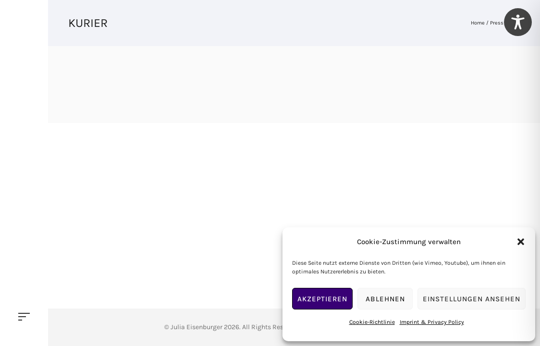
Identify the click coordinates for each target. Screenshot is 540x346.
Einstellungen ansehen (471, 299)
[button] (521, 242)
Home (478, 23)
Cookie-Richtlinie (372, 322)
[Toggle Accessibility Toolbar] (518, 22)
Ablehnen (385, 299)
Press (496, 23)
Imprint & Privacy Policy (432, 322)
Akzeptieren (322, 299)
